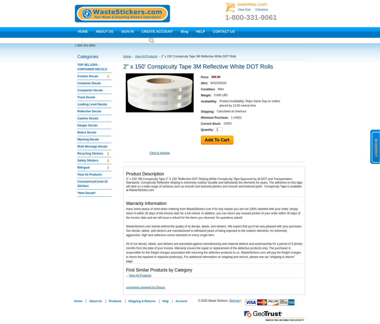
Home (127, 56)
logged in (375, 147)
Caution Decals (87, 118)
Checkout (261, 9)
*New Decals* (86, 193)
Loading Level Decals (92, 104)
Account (181, 301)
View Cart (244, 9)
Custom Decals (93, 76)
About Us (95, 301)
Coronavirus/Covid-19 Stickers (92, 184)
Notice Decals (86, 132)
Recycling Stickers (93, 154)
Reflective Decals (89, 111)
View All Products (89, 174)
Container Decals (89, 83)
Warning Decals (88, 139)
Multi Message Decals (92, 146)
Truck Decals (86, 97)
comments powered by (145, 287)
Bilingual (93, 168)
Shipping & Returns (142, 301)
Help (165, 301)
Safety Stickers (93, 161)
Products (115, 301)
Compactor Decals (90, 90)
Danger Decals (87, 125)
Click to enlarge (160, 153)
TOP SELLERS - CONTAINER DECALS (92, 67)
